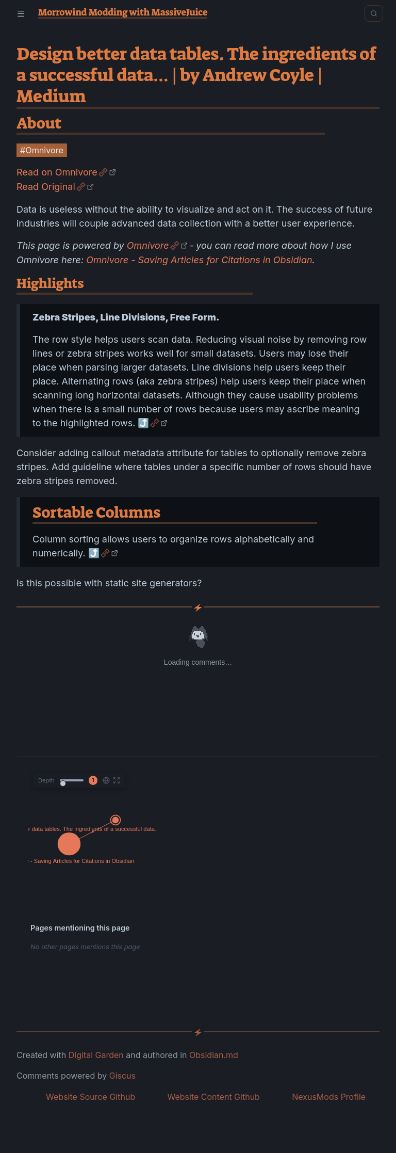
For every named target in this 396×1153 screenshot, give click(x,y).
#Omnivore (41, 150)
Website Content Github (213, 1097)
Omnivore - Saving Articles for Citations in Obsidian (199, 259)
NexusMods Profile (329, 1097)
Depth (46, 780)
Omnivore (148, 245)
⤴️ (143, 423)
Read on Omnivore (56, 172)
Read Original (45, 186)
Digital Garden (96, 1055)
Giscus (122, 1075)
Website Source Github (90, 1097)
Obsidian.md (213, 1055)
